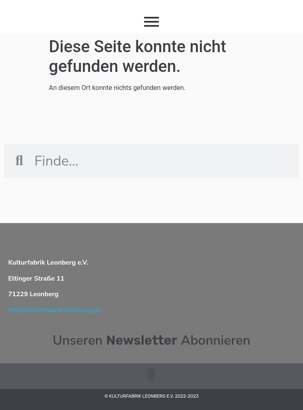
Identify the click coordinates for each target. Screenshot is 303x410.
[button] (151, 374)
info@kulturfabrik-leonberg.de (54, 310)
